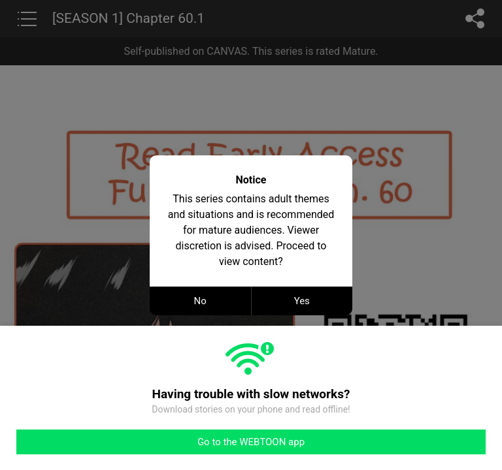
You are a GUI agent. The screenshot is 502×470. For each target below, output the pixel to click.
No (200, 301)
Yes (302, 301)
